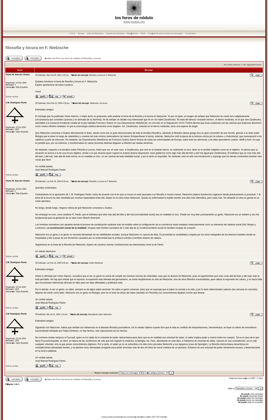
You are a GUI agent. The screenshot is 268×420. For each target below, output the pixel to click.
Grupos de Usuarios (115, 33)
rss (106, 417)
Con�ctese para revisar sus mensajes (165, 33)
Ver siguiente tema (252, 65)
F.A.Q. (73, 33)
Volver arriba (12, 96)
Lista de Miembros (95, 33)
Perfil (143, 33)
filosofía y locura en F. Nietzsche (36, 47)
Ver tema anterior (232, 65)
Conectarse (190, 33)
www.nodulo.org (134, 21)
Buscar (81, 33)
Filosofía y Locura (92, 58)
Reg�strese (132, 33)
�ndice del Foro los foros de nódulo (62, 58)
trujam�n (120, 417)
